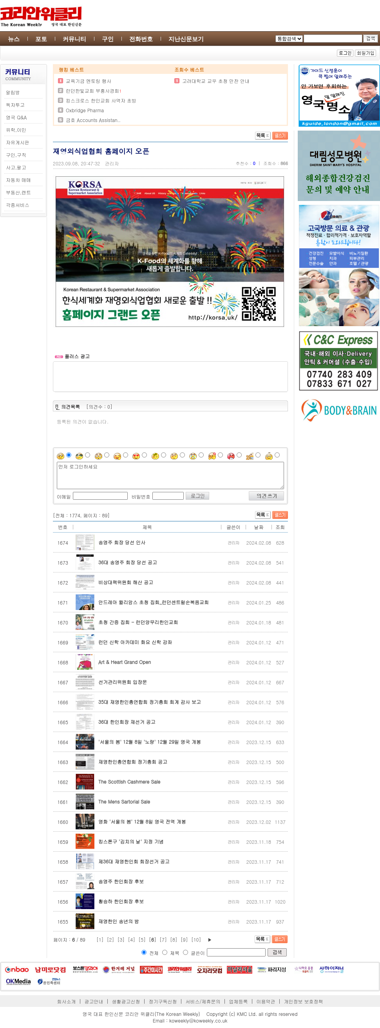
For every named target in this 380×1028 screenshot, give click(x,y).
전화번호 (141, 39)
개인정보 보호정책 (303, 1001)
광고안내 (94, 1001)
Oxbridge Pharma (85, 110)
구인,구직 (16, 154)
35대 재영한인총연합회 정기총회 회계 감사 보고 (149, 701)
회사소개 (66, 1001)
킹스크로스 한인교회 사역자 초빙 (101, 100)
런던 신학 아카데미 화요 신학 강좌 (135, 642)
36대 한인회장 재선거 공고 (127, 721)
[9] (184, 939)
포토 (41, 39)
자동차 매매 (18, 179)
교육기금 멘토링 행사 (88, 80)
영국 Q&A (16, 117)
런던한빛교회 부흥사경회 (92, 90)
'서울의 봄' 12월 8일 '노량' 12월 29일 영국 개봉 (149, 741)
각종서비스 (17, 204)
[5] (142, 939)
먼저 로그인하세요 (170, 475)
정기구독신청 (163, 1001)
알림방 (13, 92)
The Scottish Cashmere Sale (129, 781)
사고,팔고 (16, 167)
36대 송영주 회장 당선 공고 (127, 562)
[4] (131, 939)
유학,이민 (16, 129)
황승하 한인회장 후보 (121, 901)
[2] (110, 939)
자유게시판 (17, 142)
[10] (196, 939)
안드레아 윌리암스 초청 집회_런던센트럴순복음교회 (153, 602)
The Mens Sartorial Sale (124, 801)
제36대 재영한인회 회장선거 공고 (134, 861)
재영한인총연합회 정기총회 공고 (132, 761)
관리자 (112, 163)
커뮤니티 (74, 39)
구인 (108, 39)
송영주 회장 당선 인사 (121, 542)
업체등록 (238, 1001)
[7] (163, 939)
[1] (100, 939)
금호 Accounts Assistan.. (93, 120)
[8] (173, 939)
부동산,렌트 (18, 192)
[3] (121, 939)
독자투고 (15, 104)
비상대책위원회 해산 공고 (125, 582)
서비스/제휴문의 (202, 1001)
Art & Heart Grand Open (124, 661)
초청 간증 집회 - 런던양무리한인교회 (138, 622)
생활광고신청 (126, 1001)
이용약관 (265, 1001)
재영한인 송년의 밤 (118, 921)
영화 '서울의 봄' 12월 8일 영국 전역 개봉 (142, 821)
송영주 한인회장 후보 (121, 881)
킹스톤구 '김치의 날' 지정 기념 (131, 841)
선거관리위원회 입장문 (122, 681)
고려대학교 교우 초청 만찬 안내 (216, 80)
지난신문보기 (186, 39)
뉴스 (14, 39)
